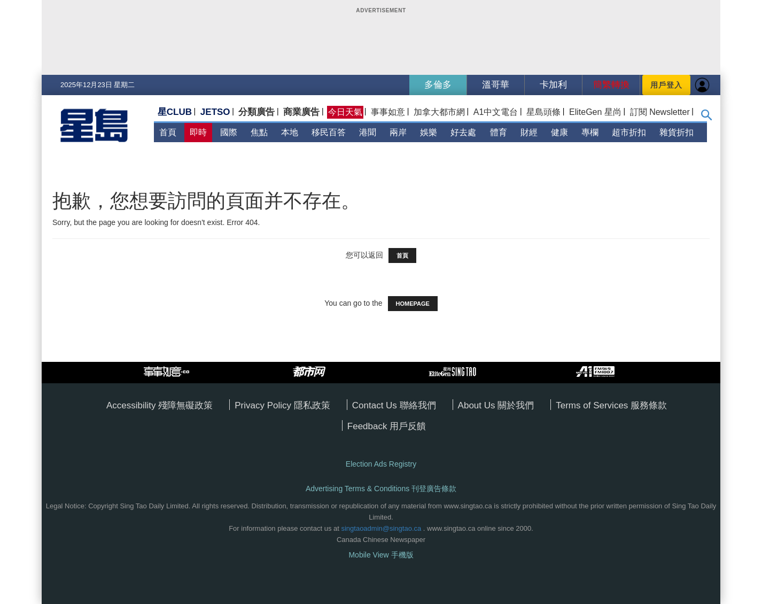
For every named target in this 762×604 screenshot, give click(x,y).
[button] (706, 117)
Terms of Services (593, 405)
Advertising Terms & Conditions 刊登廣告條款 (381, 488)
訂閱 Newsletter (660, 112)
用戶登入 (666, 85)
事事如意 (388, 112)
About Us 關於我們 (496, 405)
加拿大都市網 (439, 112)
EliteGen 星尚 (595, 112)
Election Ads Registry (381, 464)
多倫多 (438, 85)
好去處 (463, 132)
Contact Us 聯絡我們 (394, 405)
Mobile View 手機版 (380, 555)
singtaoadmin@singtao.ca (381, 528)
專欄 (589, 132)
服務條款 (649, 405)
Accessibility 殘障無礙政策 (159, 405)
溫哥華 (495, 85)
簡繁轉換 (611, 85)
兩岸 (398, 132)
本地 (289, 132)
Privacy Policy (264, 405)
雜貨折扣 (676, 132)
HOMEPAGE (413, 303)
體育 (498, 132)
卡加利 (553, 85)
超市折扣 (629, 132)
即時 (198, 132)
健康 (559, 132)
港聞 (367, 132)
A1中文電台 (495, 112)
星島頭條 (543, 112)
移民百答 (329, 132)
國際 (228, 132)
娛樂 (428, 132)
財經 (529, 132)
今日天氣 (345, 112)
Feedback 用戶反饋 (386, 426)
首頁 (167, 132)
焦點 (259, 132)
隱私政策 (312, 405)
